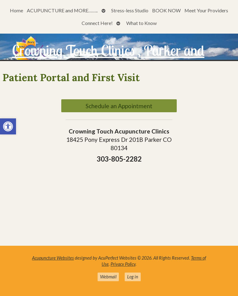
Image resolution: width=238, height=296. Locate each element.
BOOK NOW (166, 10)
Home (16, 10)
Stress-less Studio (129, 10)
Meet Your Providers (206, 10)
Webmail (108, 276)
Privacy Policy (123, 264)
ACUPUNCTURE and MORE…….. (62, 10)
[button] (8, 126)
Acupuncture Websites (53, 258)
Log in (132, 276)
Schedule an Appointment (119, 105)
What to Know (141, 23)
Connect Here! (97, 23)
